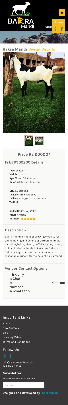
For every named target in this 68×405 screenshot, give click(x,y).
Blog (5, 332)
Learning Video (12, 337)
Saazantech (50, 393)
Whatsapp (21, 291)
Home (6, 323)
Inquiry (18, 274)
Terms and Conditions (16, 341)
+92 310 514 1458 (12, 365)
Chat (16, 278)
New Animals (11, 328)
